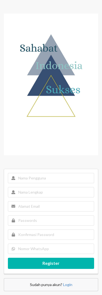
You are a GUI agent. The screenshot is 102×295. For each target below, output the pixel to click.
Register (51, 263)
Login (67, 284)
